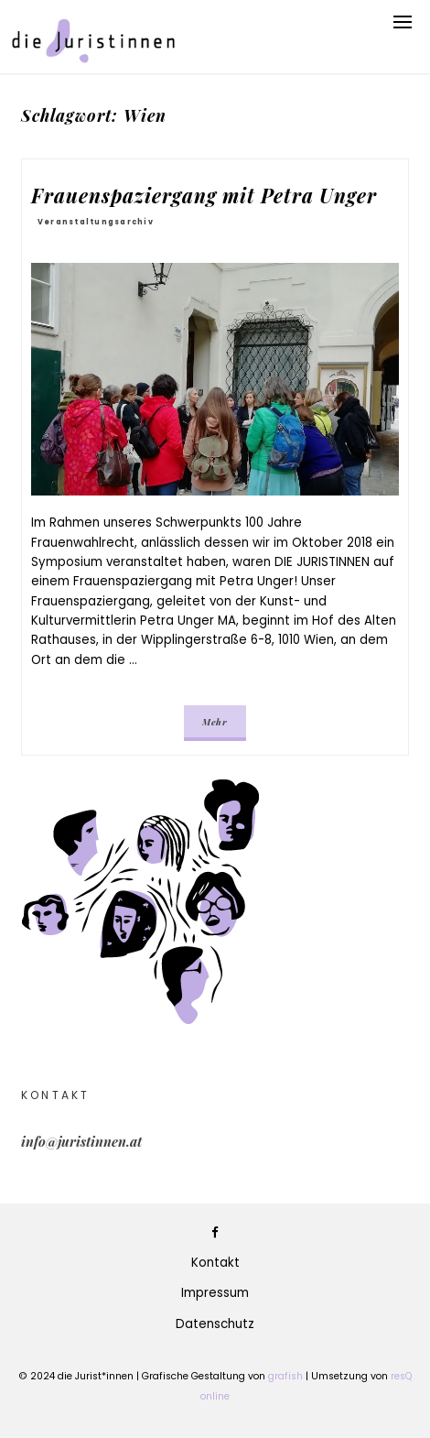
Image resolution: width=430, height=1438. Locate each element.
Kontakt (215, 1262)
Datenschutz (215, 1324)
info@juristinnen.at (81, 1141)
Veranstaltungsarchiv (96, 222)
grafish (285, 1376)
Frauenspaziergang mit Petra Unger (204, 195)
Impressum (215, 1293)
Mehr (215, 721)
